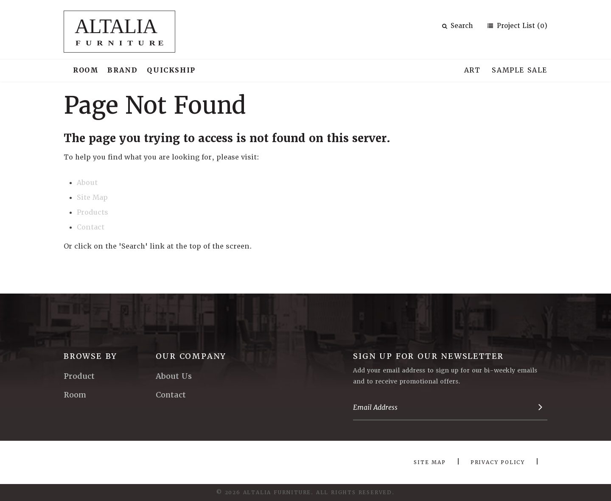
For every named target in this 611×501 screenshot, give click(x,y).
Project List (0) (521, 26)
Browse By (90, 356)
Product (79, 376)
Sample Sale (519, 70)
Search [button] (457, 26)
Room (85, 70)
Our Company (191, 356)
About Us (174, 376)
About (87, 182)
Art (472, 70)
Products (92, 212)
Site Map (92, 197)
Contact (90, 227)
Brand (122, 70)
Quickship (171, 70)
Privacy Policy (498, 462)
